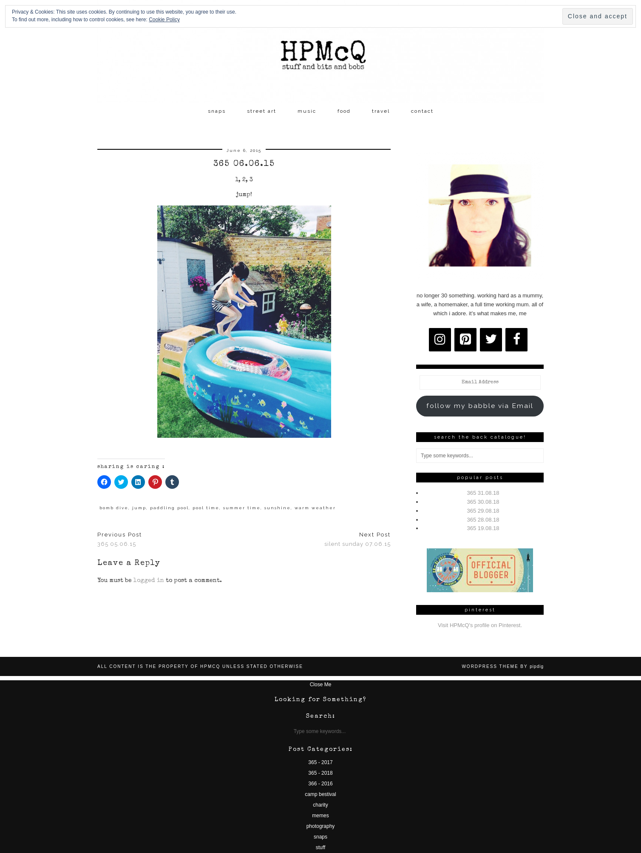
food (344, 111)
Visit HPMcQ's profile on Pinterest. (480, 625)
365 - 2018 (320, 773)
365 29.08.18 (483, 511)
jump (139, 507)
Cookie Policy (164, 20)
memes (320, 816)
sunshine (277, 507)
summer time (242, 507)
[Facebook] (516, 339)
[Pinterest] (465, 339)
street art (261, 111)
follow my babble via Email (479, 406)
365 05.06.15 (119, 539)
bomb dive (113, 507)
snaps (217, 111)
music (307, 111)
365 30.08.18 (483, 502)
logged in (148, 581)
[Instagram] (440, 339)
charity (320, 805)
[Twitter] (491, 339)
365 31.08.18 (483, 493)
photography (320, 826)
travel (381, 111)
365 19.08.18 (483, 528)
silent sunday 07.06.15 (357, 539)
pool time (206, 507)
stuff (320, 847)
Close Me (321, 685)
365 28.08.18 (483, 519)
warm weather (315, 507)
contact (422, 111)
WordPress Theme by (503, 666)
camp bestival (320, 794)
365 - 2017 (320, 762)
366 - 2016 (320, 784)
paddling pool (169, 507)
